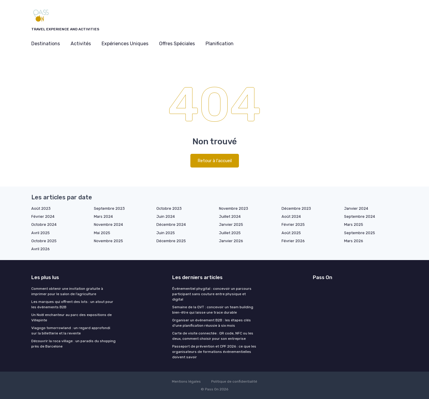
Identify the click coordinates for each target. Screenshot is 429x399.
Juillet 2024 (230, 216)
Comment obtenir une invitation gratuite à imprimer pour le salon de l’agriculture (67, 291)
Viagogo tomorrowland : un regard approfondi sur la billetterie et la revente (70, 330)
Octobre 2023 (169, 208)
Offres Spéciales (177, 43)
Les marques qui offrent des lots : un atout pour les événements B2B (72, 304)
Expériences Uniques (125, 43)
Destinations (45, 43)
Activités (81, 43)
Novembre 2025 (108, 241)
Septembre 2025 (359, 233)
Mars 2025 (353, 224)
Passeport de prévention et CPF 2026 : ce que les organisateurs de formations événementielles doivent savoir (214, 351)
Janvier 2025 (231, 224)
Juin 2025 (165, 233)
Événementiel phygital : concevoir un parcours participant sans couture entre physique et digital (211, 294)
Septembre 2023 (109, 208)
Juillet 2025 (230, 233)
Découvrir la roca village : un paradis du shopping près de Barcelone (73, 343)
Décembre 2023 (296, 208)
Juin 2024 (165, 216)
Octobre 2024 (44, 224)
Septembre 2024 (359, 216)
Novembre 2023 (233, 208)
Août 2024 (291, 216)
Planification (220, 43)
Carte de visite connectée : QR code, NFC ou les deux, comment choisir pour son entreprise (212, 336)
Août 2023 (41, 208)
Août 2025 (291, 233)
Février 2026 (293, 241)
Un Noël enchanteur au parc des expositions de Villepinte (71, 317)
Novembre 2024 (108, 224)
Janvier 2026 (231, 241)
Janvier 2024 (356, 208)
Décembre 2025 (171, 241)
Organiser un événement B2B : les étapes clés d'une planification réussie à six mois (211, 323)
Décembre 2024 (171, 224)
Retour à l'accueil (215, 160)
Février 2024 (43, 216)
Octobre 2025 (44, 241)
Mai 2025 (102, 233)
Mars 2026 (353, 241)
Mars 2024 (103, 216)
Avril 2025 (40, 233)
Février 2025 (293, 224)
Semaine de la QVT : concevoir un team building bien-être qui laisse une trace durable (212, 309)
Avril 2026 (40, 249)
